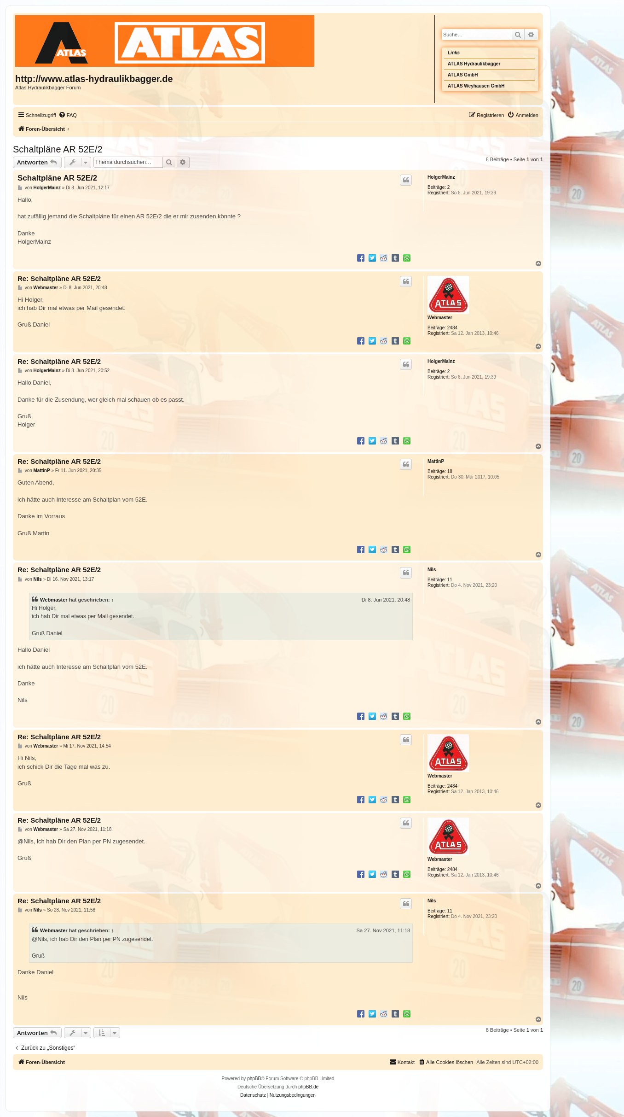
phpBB (254, 1078)
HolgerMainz (441, 177)
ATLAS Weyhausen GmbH (476, 85)
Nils (432, 569)
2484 (452, 327)
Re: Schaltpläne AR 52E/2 (59, 278)
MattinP (436, 461)
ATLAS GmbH (463, 74)
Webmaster (440, 317)
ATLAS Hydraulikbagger (474, 63)
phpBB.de (308, 1086)
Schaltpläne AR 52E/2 (58, 149)
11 (449, 579)
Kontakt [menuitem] (402, 1062)
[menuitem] (67, 115)
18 (449, 471)
